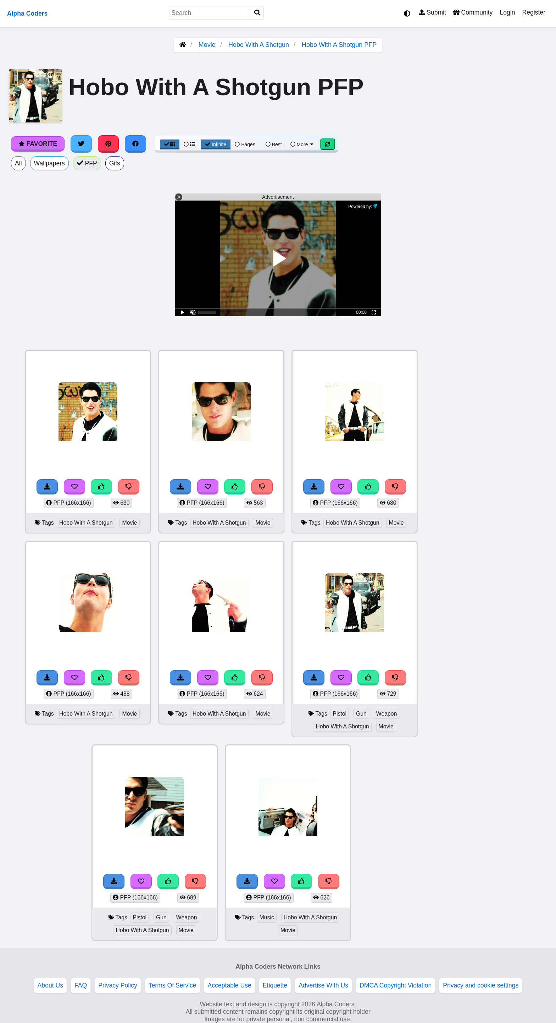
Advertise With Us (323, 985)
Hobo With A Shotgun (258, 44)
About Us (50, 985)
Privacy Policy (117, 985)
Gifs (114, 163)
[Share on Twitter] (81, 143)
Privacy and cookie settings (480, 985)
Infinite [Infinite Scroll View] (215, 144)
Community (473, 12)
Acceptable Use (229, 985)
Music (267, 917)
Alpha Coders (27, 13)
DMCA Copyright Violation (396, 985)
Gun (361, 714)
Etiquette (275, 985)
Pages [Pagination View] (245, 144)
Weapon (386, 714)
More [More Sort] (302, 144)
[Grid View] (170, 144)
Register (533, 12)
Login (507, 12)
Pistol (339, 714)
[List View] (189, 144)
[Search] (257, 13)
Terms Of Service (172, 985)
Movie (207, 44)
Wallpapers (49, 163)
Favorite (37, 143)
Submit (432, 12)
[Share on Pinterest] (108, 143)
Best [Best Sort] (274, 144)
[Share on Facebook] (135, 143)
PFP (87, 163)
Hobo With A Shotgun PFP (339, 44)
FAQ (80, 985)
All (18, 163)
